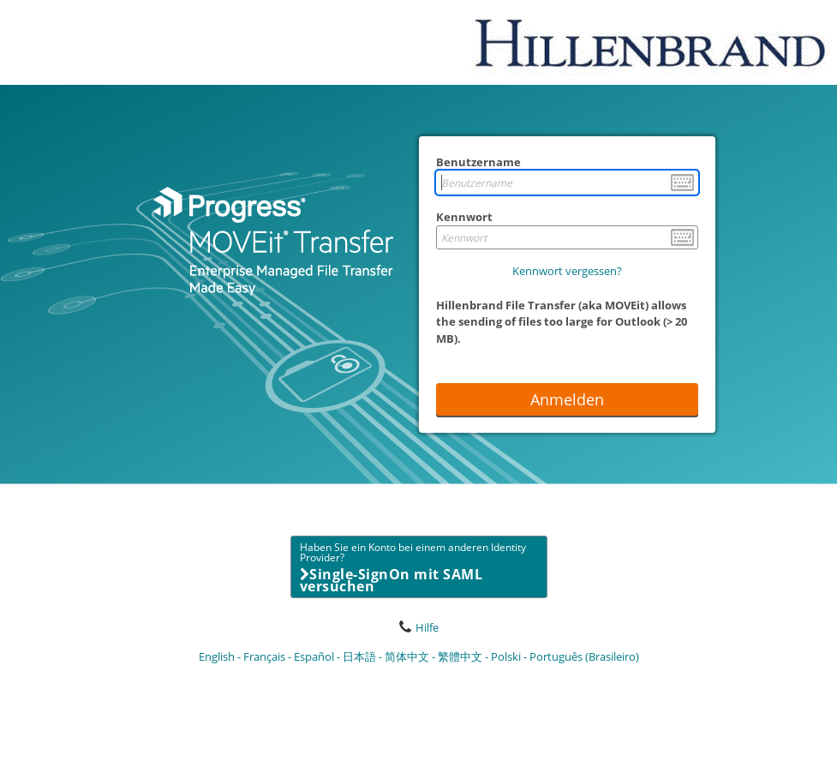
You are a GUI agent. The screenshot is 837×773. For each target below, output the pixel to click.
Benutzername (478, 162)
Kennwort (464, 217)
